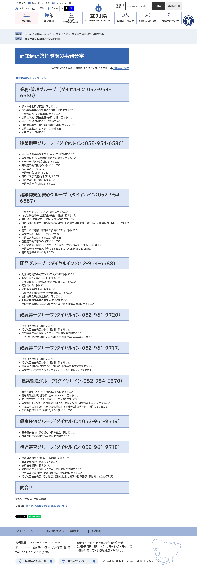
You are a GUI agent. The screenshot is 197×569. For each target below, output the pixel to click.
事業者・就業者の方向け (71, 21)
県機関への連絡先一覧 (35, 561)
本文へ (22, 3)
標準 (42, 8)
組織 (147, 21)
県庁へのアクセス (76, 561)
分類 (170, 21)
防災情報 (26, 21)
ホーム (28, 34)
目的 (125, 21)
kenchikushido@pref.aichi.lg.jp (46, 505)
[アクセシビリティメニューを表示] (188, 20)
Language (61, 3)
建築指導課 (62, 34)
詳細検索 (172, 6)
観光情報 (49, 21)
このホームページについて (27, 531)
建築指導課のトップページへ (30, 78)
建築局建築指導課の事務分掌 (41, 39)
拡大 (34, 8)
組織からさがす (43, 34)
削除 (58, 39)
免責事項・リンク (77, 531)
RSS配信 (96, 531)
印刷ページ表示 (121, 68)
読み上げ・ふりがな (41, 3)
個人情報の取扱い (55, 531)
